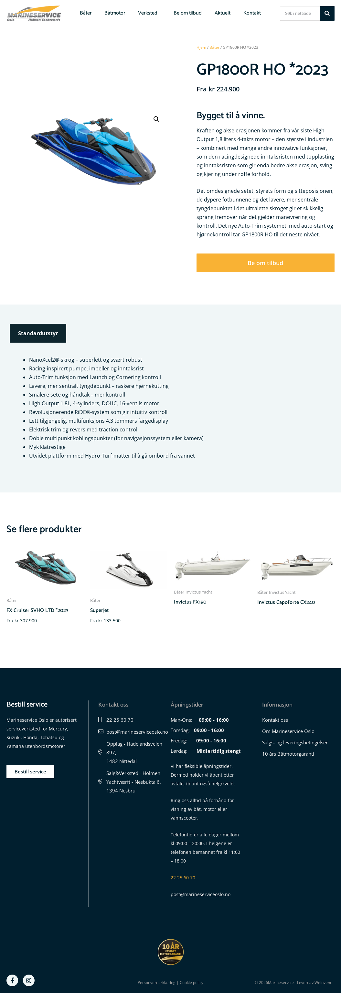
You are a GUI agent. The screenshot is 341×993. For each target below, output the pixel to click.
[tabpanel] (170, 408)
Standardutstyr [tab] (38, 333)
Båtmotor (114, 13)
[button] (156, 119)
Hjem (201, 47)
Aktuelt (222, 13)
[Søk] (327, 13)
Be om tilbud (188, 13)
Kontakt (252, 13)
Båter (85, 13)
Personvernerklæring (157, 982)
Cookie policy (191, 982)
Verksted (149, 13)
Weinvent (322, 982)
